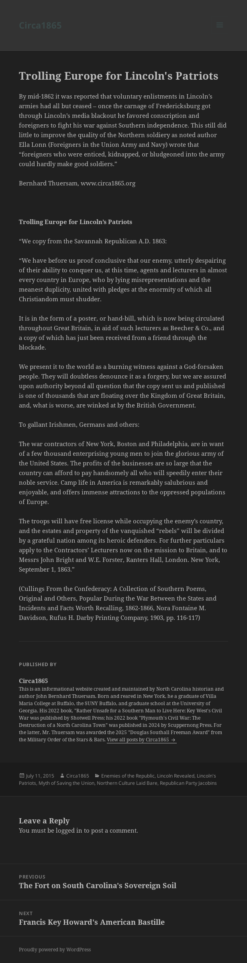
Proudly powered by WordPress (55, 949)
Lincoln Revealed (175, 775)
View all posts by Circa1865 (138, 739)
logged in (69, 830)
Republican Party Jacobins (188, 783)
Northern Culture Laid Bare (127, 783)
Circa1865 (40, 25)
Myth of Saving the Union (66, 783)
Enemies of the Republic (128, 775)
